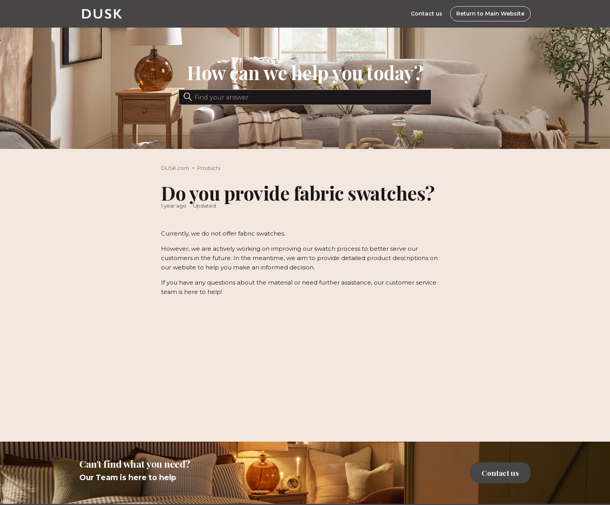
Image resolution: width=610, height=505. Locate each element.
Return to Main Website (490, 13)
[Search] (305, 97)
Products (208, 168)
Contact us (426, 13)
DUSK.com (175, 168)
